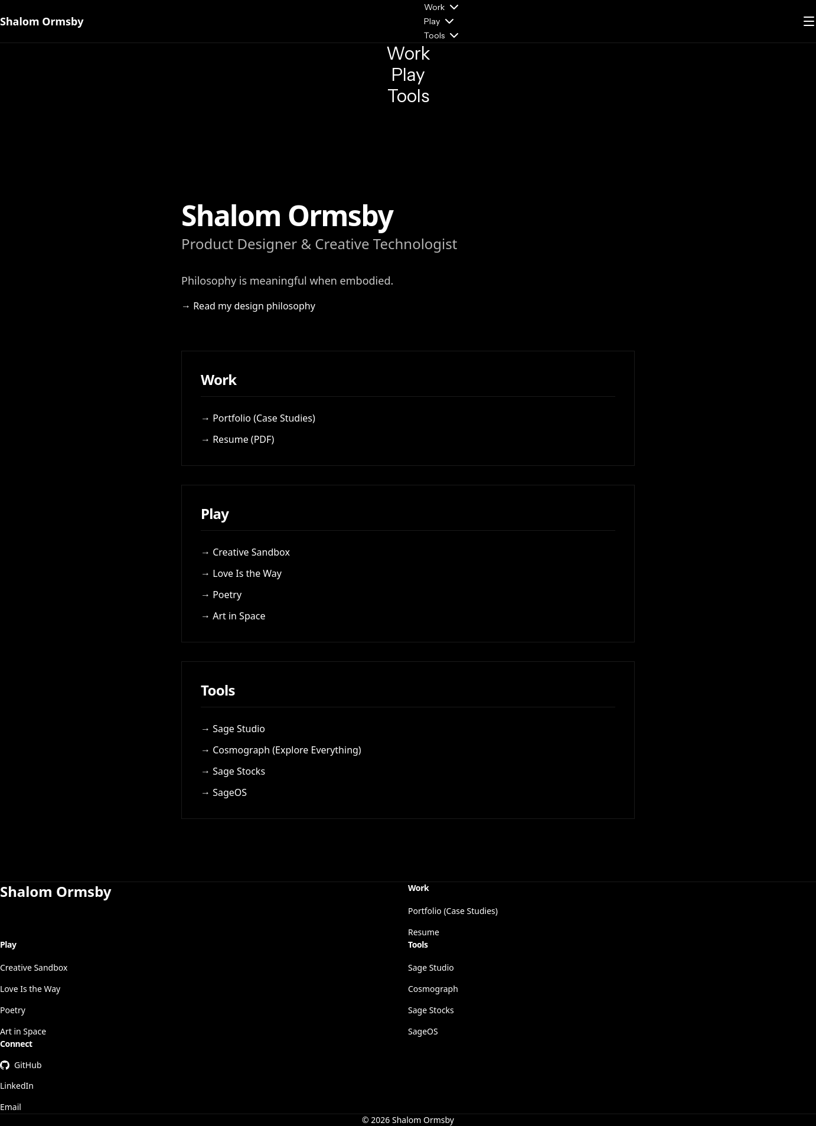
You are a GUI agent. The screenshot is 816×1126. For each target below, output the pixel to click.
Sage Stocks (431, 1010)
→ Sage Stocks (233, 771)
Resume (423, 932)
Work (442, 7)
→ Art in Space (233, 615)
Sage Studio (431, 967)
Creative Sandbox (33, 967)
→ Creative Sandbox (245, 552)
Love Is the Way (30, 988)
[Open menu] (809, 21)
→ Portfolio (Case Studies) (258, 418)
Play (440, 21)
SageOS (423, 1031)
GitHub (21, 1064)
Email (10, 1106)
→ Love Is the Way (241, 573)
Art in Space (23, 1031)
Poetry (12, 1010)
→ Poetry (221, 594)
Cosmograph (433, 988)
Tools (442, 35)
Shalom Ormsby (41, 21)
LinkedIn (17, 1085)
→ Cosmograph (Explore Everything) (281, 749)
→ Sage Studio (233, 728)
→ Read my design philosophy (248, 305)
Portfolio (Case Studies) (453, 910)
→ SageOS (224, 792)
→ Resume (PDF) (237, 439)
